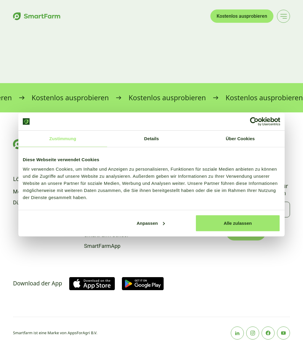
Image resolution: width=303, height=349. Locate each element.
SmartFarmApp (102, 246)
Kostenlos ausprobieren (242, 16)
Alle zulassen (238, 222)
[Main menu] (283, 16)
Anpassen (151, 222)
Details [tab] (151, 138)
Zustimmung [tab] (62, 138)
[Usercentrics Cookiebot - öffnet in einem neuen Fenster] (254, 121)
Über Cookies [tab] (240, 138)
